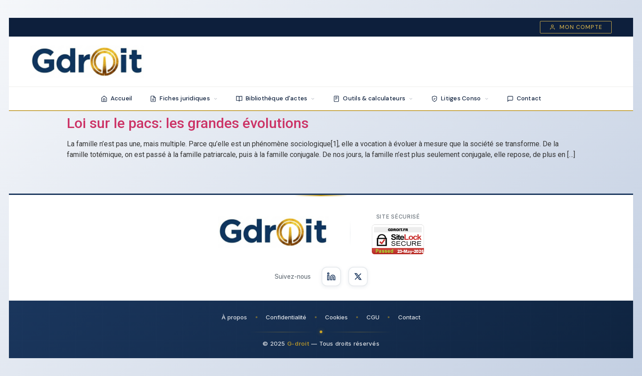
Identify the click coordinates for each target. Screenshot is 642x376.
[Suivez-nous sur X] (358, 276)
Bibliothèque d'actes (275, 98)
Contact (524, 98)
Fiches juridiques (184, 98)
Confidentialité (286, 317)
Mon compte (575, 27)
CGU (372, 317)
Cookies (336, 317)
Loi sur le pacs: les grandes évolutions (188, 123)
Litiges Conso (460, 98)
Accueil (116, 98)
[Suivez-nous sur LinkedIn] (331, 276)
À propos (234, 317)
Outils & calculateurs (373, 98)
